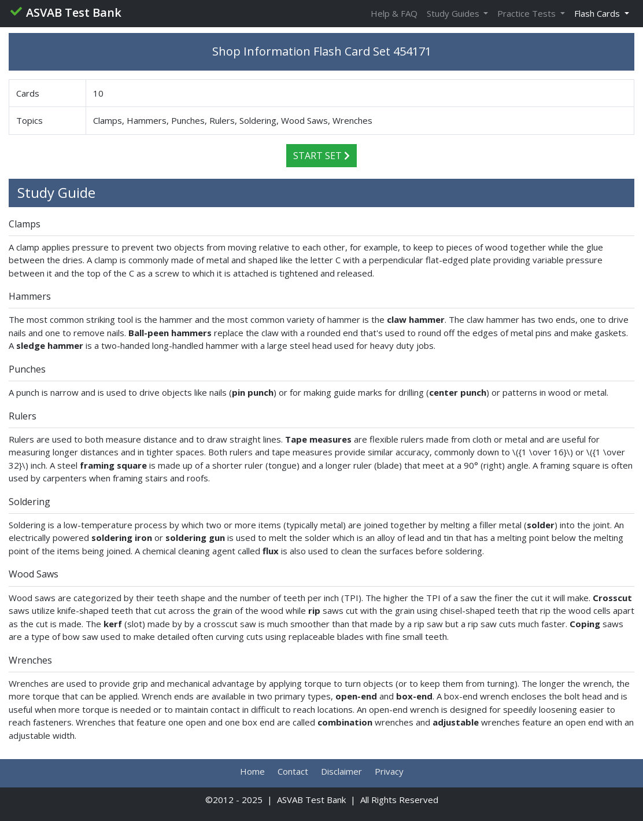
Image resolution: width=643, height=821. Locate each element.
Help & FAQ (394, 13)
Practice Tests (527, 13)
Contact (293, 771)
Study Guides (454, 13)
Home (252, 771)
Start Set (321, 155)
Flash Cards (598, 13)
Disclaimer (341, 771)
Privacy (389, 771)
